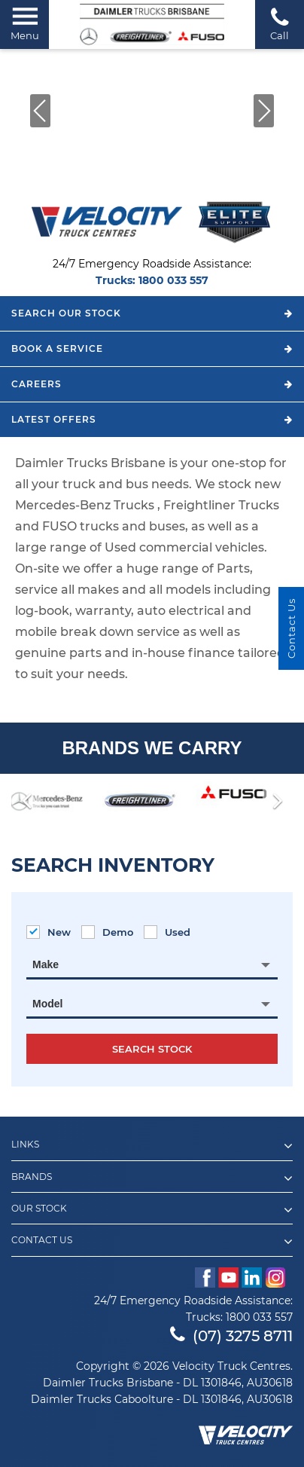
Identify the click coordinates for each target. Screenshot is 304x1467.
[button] (40, 110)
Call (279, 23)
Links (152, 1146)
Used (167, 932)
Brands (152, 1178)
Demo (107, 932)
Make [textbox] (45, 964)
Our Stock (152, 1210)
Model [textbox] (47, 1004)
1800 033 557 (173, 280)
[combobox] (152, 964)
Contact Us (152, 1241)
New (48, 932)
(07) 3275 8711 (231, 1336)
